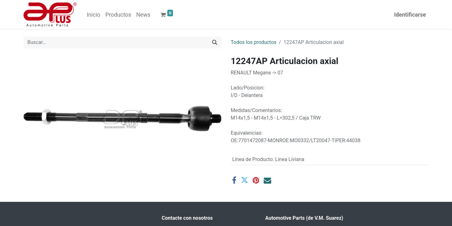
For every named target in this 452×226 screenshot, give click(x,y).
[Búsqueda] (214, 42)
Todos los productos (254, 42)
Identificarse (410, 14)
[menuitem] (93, 14)
